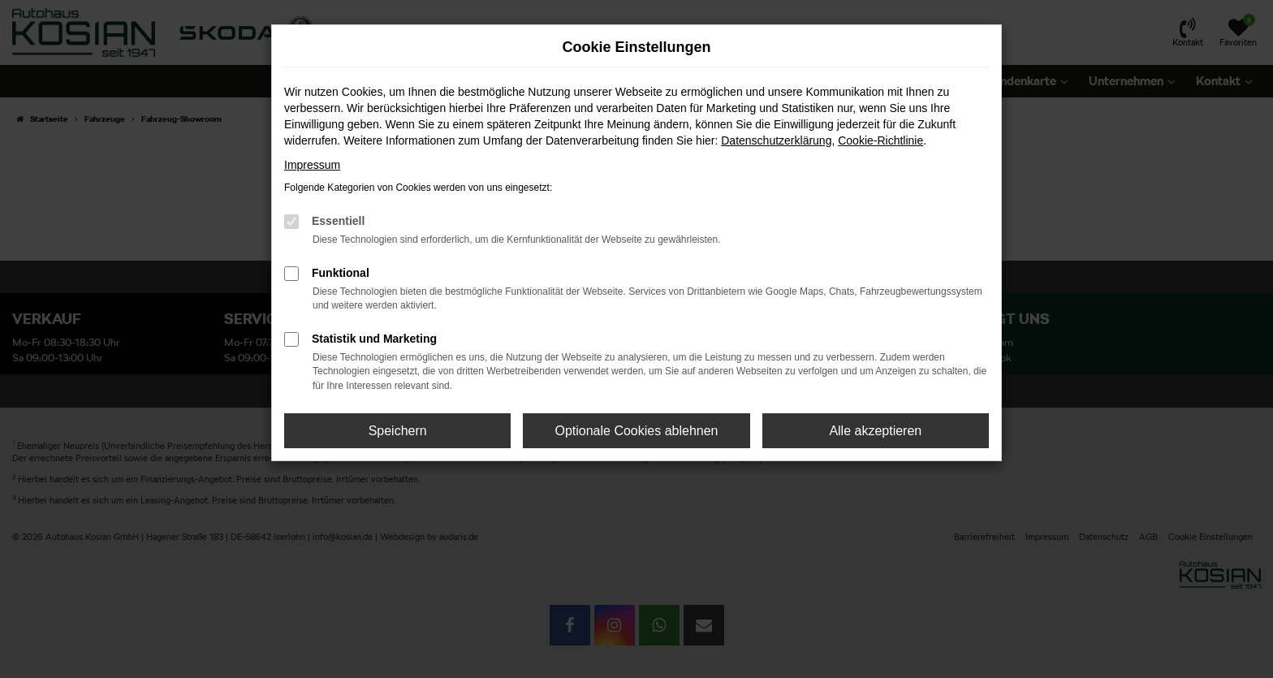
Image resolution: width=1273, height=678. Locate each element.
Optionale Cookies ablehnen (636, 431)
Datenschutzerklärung (776, 140)
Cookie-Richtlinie (880, 140)
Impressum (312, 164)
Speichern (398, 431)
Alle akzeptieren (875, 431)
